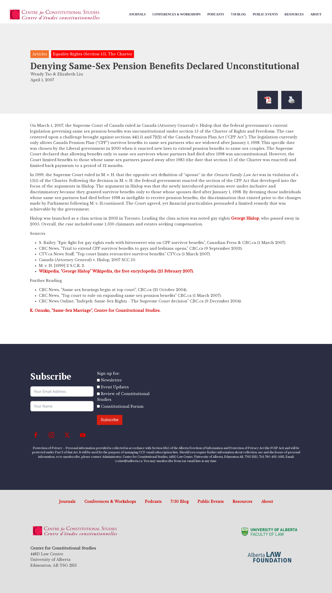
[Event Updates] (98, 386)
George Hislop (245, 218)
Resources (294, 14)
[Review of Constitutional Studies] (98, 393)
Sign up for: (108, 373)
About (316, 14)
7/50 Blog (238, 14)
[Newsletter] (98, 380)
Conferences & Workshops (176, 14)
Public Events (265, 14)
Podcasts (215, 14)
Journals (137, 14)
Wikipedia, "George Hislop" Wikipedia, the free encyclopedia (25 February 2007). (116, 271)
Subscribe (110, 420)
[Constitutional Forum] (98, 406)
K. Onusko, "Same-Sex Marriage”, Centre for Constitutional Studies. (95, 310)
